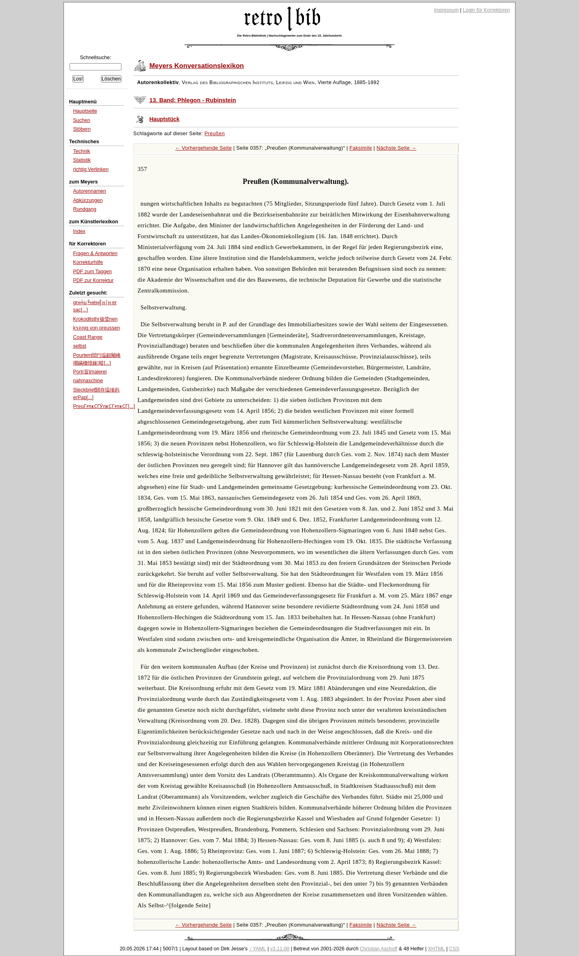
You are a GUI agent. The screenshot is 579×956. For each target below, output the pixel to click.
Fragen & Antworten (95, 253)
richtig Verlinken (91, 169)
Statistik (82, 160)
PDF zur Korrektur (93, 280)
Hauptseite (85, 111)
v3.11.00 (280, 949)
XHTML (436, 949)
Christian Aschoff (378, 949)
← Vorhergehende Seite (203, 148)
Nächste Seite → (397, 148)
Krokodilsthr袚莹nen (95, 319)
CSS (454, 949)
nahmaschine (88, 380)
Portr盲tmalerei (90, 372)
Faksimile (360, 148)
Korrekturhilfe (88, 262)
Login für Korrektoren (486, 10)
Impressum (446, 10)
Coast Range (88, 337)
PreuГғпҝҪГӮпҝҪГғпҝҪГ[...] (104, 406)
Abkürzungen (88, 200)
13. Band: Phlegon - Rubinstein (193, 100)
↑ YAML (257, 949)
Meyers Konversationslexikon (197, 66)
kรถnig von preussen (96, 328)
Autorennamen (89, 191)
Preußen (215, 133)
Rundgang (84, 209)
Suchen (81, 120)
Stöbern (82, 129)
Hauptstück (165, 119)
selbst (79, 346)
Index (79, 231)
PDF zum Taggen (92, 271)
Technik (81, 151)
